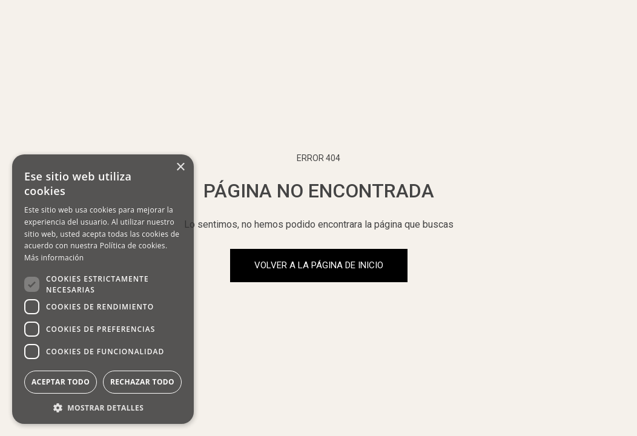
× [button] (180, 167)
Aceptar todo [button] (60, 382)
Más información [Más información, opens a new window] (54, 258)
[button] (103, 406)
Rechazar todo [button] (142, 382)
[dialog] (103, 289)
